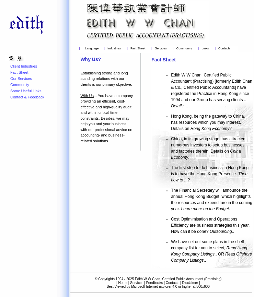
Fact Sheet (138, 48)
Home (122, 283)
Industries (114, 48)
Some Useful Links (26, 91)
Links (205, 48)
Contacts (224, 48)
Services (161, 48)
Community (184, 48)
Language (92, 48)
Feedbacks (154, 283)
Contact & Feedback (27, 97)
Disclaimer (190, 283)
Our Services (21, 78)
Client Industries (23, 66)
